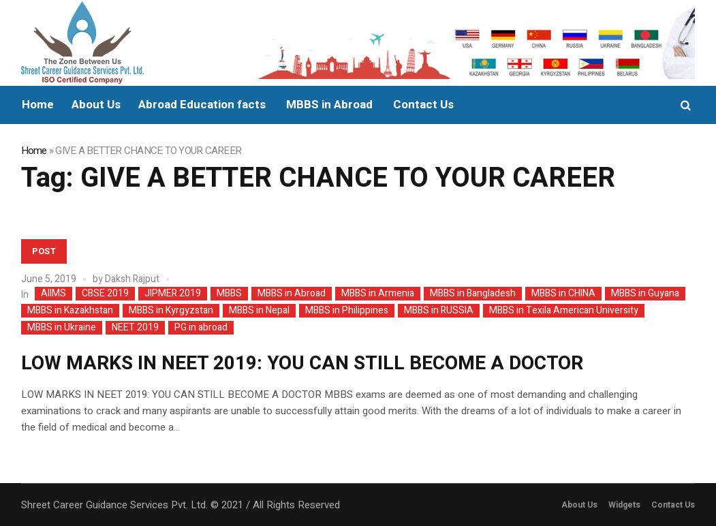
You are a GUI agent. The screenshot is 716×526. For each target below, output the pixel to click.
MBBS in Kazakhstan (70, 311)
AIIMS (53, 293)
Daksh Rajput (132, 279)
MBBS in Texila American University (563, 311)
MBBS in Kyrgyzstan (171, 311)
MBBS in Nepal (259, 311)
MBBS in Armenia (377, 293)
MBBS (229, 293)
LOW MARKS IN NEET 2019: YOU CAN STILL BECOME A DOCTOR (302, 363)
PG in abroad (201, 328)
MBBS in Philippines (346, 311)
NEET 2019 (135, 328)
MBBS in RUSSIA (438, 311)
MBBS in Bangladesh (473, 293)
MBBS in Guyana (645, 293)
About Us (579, 505)
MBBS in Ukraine (61, 328)
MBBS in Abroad (292, 293)
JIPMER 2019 (172, 293)
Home (34, 150)
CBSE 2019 (105, 293)
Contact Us (673, 505)
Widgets (624, 505)
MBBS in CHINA (563, 293)
